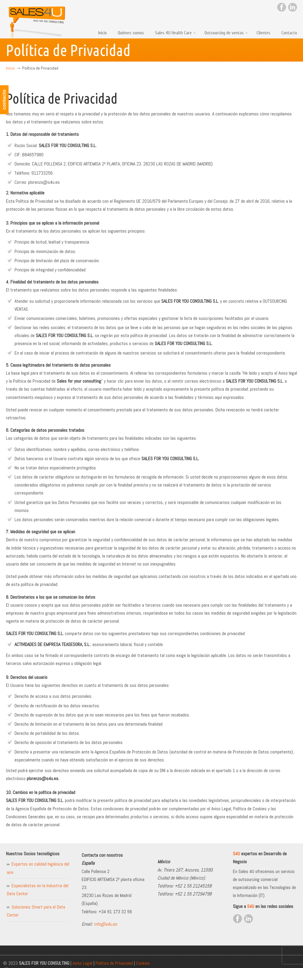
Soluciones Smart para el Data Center (36, 911)
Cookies (143, 963)
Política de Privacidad (114, 963)
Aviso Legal (82, 963)
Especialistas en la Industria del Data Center (37, 889)
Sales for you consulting (37, 20)
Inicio (10, 68)
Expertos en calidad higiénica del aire (38, 868)
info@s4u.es (105, 924)
